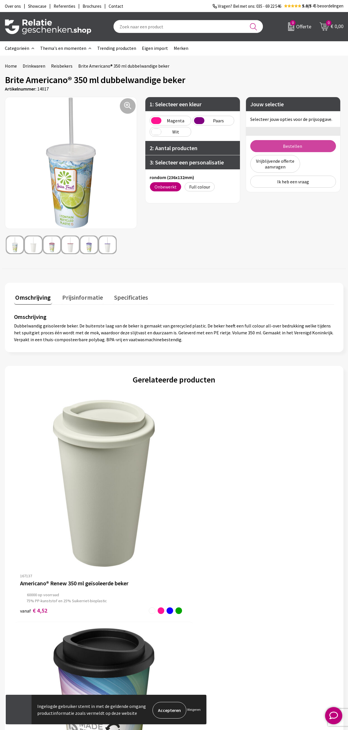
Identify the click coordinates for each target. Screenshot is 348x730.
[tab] (32, 297)
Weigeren (194, 710)
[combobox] (188, 26)
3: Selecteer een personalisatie (187, 162)
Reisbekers (62, 66)
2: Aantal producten (174, 148)
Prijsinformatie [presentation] (78, 296)
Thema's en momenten (63, 48)
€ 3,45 (193, 515)
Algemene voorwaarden (289, 624)
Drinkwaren (34, 66)
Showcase (192, 633)
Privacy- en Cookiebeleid (290, 633)
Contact (191, 624)
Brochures (193, 642)
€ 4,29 (113, 515)
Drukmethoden (114, 651)
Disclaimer (276, 642)
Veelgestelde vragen (119, 642)
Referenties (194, 651)
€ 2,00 (273, 509)
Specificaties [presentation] (124, 296)
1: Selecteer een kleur (176, 104)
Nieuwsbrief (111, 633)
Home (11, 66)
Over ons (108, 624)
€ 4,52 (33, 515)
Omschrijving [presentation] (32, 296)
